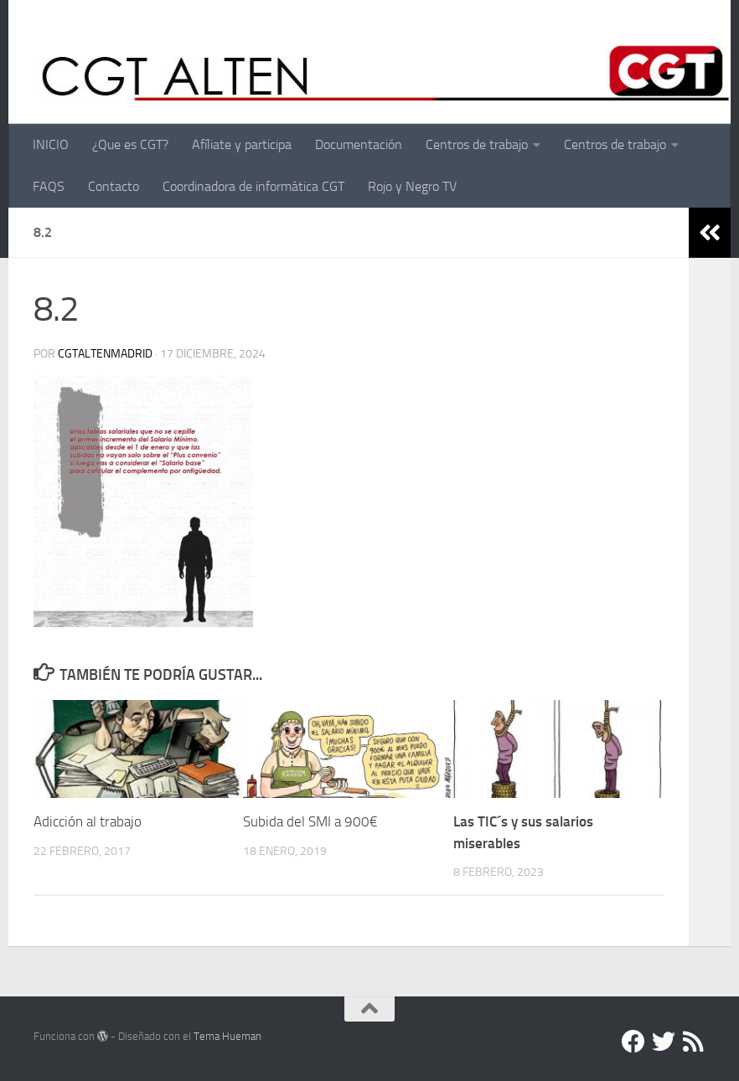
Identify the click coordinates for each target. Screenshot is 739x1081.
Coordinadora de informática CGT (253, 186)
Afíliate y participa (242, 144)
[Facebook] (633, 1041)
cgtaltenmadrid (105, 354)
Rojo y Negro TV (412, 186)
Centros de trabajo (477, 144)
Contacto (113, 186)
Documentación (358, 144)
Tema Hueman (227, 1036)
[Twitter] (663, 1041)
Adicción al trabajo (88, 821)
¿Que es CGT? (130, 144)
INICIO (51, 144)
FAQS (49, 186)
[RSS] (693, 1041)
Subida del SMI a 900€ (310, 821)
